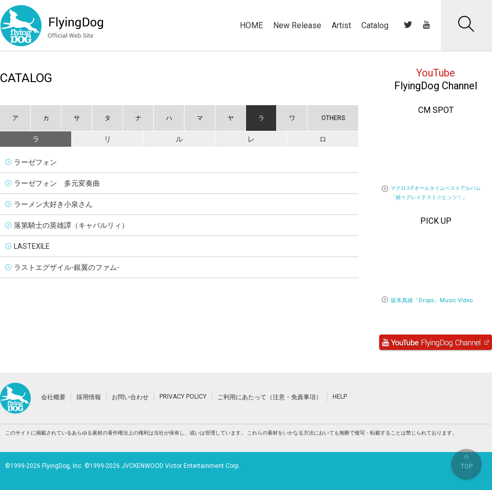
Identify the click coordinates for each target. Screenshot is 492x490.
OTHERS (333, 118)
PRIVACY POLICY (183, 396)
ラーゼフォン (35, 162)
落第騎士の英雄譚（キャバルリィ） (71, 225)
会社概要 (53, 397)
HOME (251, 25)
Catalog (374, 25)
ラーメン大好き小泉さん (53, 204)
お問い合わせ (130, 397)
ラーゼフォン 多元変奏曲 (57, 183)
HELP (340, 396)
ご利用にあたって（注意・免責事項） (269, 397)
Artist (341, 25)
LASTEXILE (32, 246)
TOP (466, 462)
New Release (297, 25)
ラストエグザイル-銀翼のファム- (66, 267)
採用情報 (88, 397)
